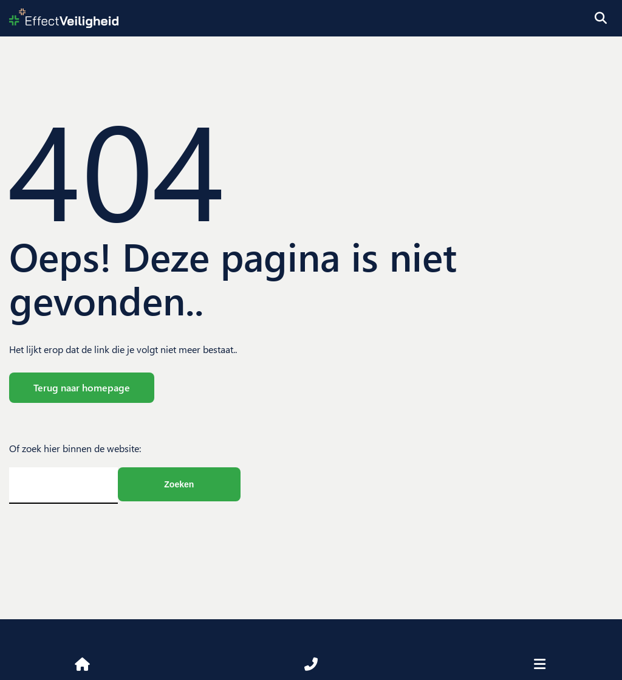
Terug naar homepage (81, 387)
